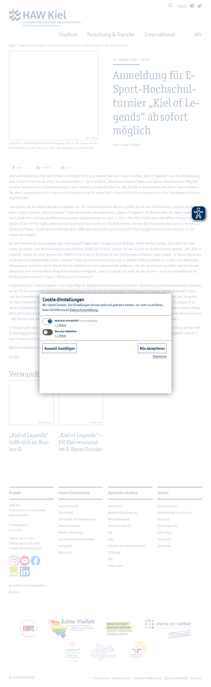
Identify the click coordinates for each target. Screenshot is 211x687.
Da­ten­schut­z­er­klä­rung (84, 310)
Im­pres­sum (160, 356)
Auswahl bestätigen (59, 348)
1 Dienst (60, 325)
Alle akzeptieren (152, 348)
